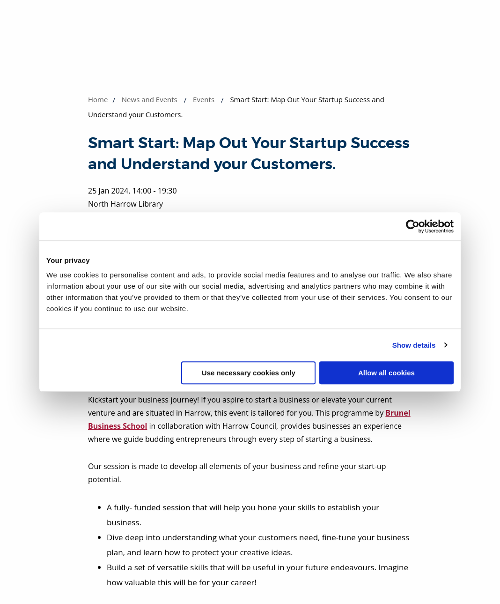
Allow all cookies (386, 373)
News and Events (149, 99)
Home (98, 99)
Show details (414, 345)
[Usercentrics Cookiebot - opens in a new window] (413, 226)
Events (203, 99)
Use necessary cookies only (248, 373)
